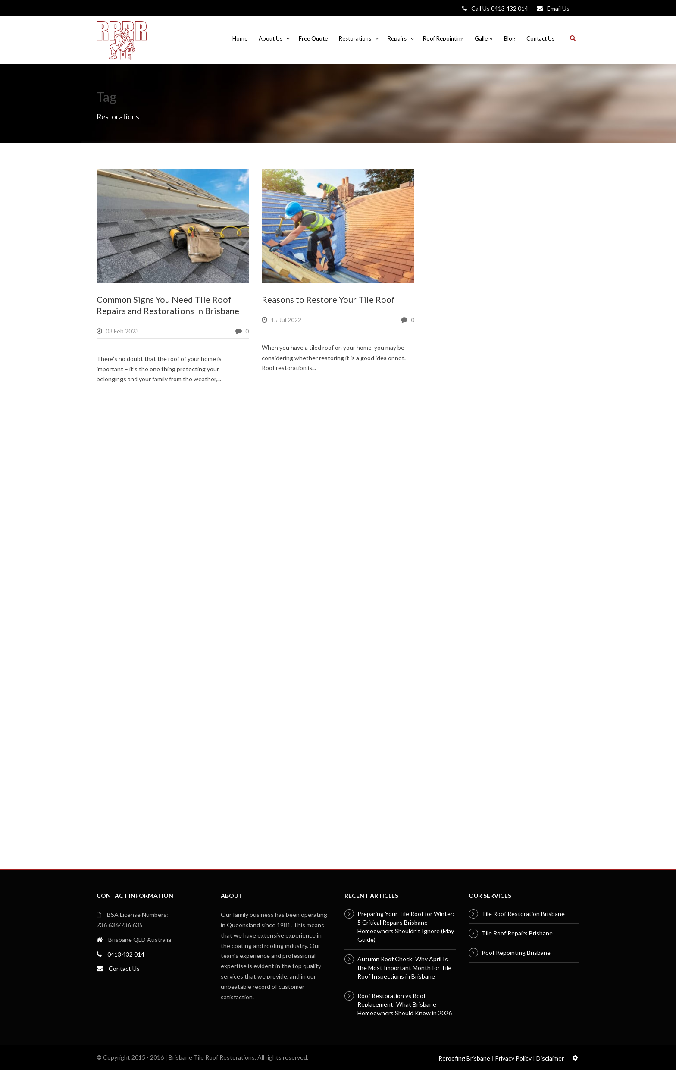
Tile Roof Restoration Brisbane (523, 913)
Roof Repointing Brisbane (516, 952)
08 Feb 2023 (122, 331)
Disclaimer (550, 1058)
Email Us (558, 8)
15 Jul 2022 (286, 319)
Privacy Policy (513, 1058)
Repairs (397, 38)
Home (239, 38)
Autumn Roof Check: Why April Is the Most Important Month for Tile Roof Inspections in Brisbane (404, 967)
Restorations (355, 38)
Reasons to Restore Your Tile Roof (328, 299)
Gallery (484, 38)
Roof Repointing (443, 38)
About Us (270, 38)
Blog (509, 38)
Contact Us (540, 38)
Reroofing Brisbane (464, 1058)
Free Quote (313, 38)
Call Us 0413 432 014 (499, 8)
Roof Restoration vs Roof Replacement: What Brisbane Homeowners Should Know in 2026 (404, 1004)
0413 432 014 (125, 954)
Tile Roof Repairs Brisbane (517, 933)
